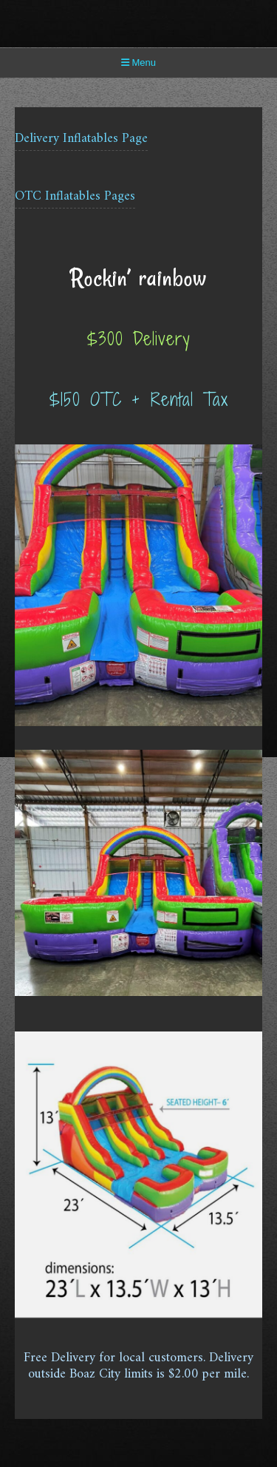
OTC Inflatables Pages (75, 196)
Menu (138, 62)
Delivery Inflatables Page (81, 138)
